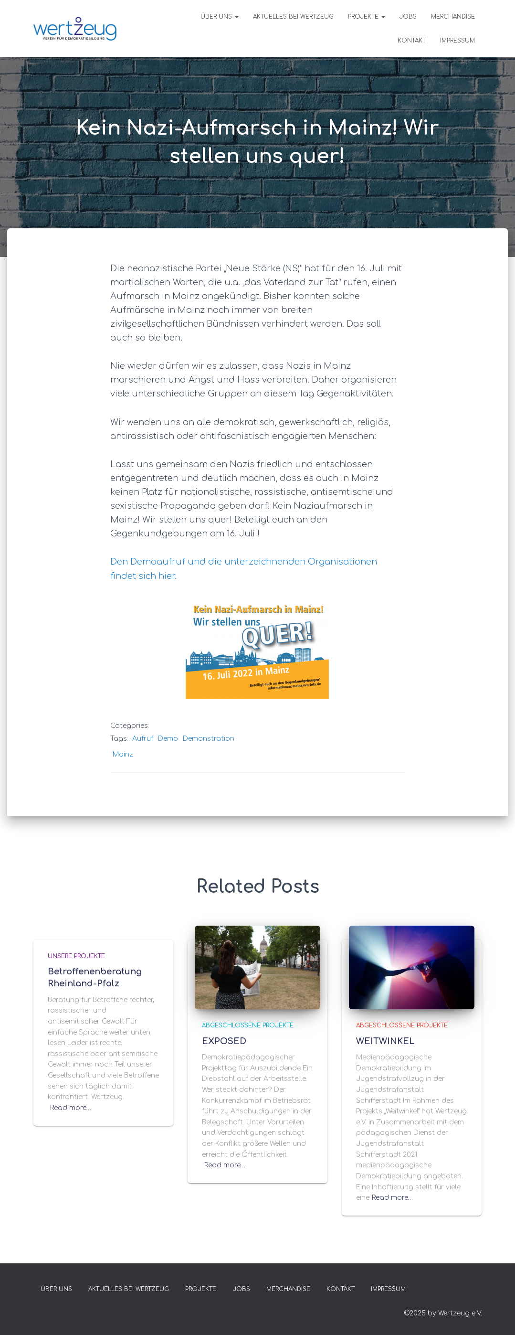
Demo (168, 738)
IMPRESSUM (457, 40)
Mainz (123, 754)
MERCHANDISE (453, 16)
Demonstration (208, 738)
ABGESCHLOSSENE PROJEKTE (248, 1025)
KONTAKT (412, 40)
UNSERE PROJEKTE (76, 956)
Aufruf (142, 738)
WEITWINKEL (385, 1041)
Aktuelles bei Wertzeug (293, 16)
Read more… (70, 1107)
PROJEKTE (366, 16)
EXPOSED (224, 1041)
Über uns (219, 16)
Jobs (408, 16)
